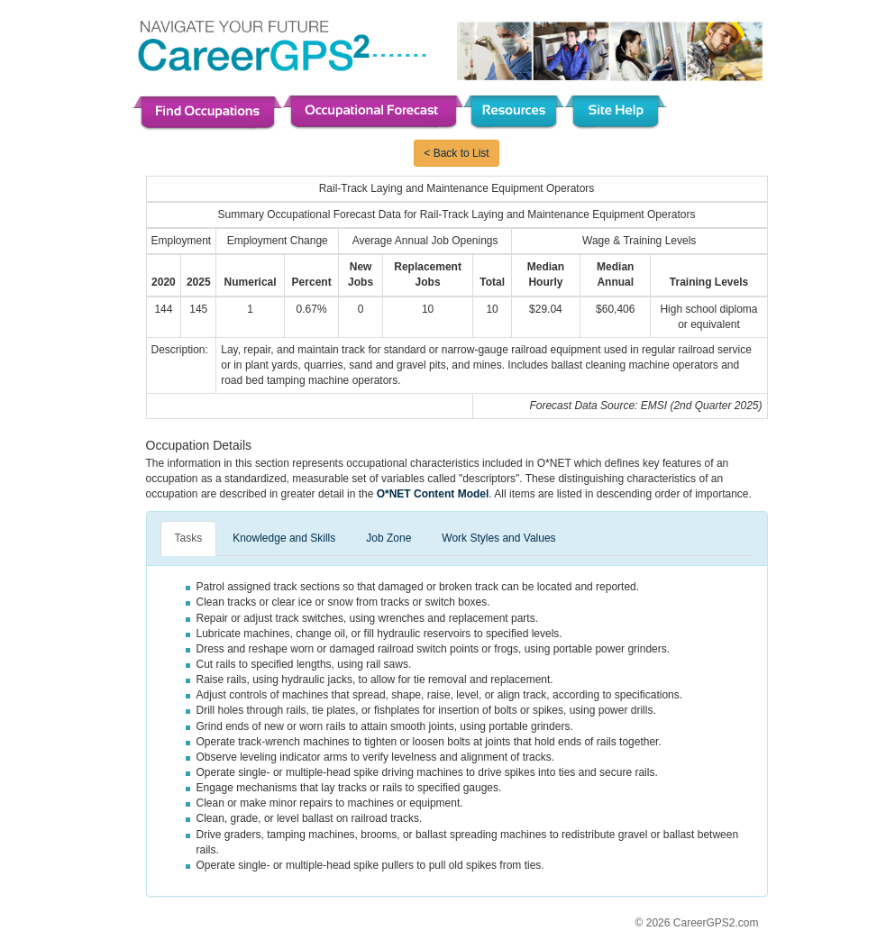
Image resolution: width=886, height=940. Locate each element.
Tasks (189, 538)
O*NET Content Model (433, 494)
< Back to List (456, 153)
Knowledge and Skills (284, 538)
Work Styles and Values (498, 538)
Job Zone (388, 538)
